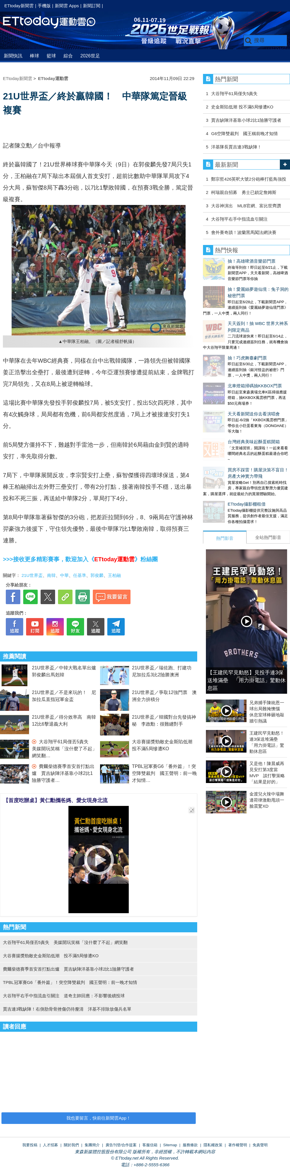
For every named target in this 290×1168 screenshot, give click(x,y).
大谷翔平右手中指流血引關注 (239, 219)
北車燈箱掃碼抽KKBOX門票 (230, 349)
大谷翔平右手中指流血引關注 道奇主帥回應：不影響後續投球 (64, 995)
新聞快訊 (13, 55)
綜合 (68, 55)
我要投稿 (29, 1145)
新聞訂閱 (91, 5)
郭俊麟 (97, 575)
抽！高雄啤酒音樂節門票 (227, 261)
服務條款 (190, 1145)
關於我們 (71, 1145)
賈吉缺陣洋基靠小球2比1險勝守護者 (246, 120)
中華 (64, 575)
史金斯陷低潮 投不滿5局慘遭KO (242, 106)
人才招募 (50, 1145)
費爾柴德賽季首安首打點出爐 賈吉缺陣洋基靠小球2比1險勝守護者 (63, 773)
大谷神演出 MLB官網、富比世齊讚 (246, 205)
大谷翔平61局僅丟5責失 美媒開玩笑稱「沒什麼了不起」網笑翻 (64, 748)
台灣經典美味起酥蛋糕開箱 (229, 394)
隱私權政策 (213, 1145)
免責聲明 (260, 1145)
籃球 (51, 55)
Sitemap (170, 1145)
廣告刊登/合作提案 (121, 1145)
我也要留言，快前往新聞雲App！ (98, 1118)
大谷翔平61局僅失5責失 (234, 93)
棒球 (34, 55)
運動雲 (53, 22)
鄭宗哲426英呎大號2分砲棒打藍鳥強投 (248, 179)
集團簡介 (92, 1145)
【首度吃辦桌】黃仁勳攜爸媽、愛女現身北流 (55, 800)
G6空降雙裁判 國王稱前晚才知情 (244, 133)
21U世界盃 (32, 575)
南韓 (51, 575)
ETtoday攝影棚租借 (222, 450)
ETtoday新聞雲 (19, 5)
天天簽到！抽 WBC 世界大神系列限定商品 (244, 305)
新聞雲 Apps (67, 5)
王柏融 (114, 575)
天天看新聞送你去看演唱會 (229, 372)
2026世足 (90, 55)
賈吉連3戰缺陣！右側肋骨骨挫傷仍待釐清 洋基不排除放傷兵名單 (67, 1009)
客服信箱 (149, 1145)
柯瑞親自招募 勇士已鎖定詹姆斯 (243, 192)
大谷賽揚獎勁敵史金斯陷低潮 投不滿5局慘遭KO (51, 955)
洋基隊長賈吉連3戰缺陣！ (236, 146)
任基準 (79, 575)
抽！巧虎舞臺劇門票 (222, 327)
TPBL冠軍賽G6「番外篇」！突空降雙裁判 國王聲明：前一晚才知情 (164, 773)
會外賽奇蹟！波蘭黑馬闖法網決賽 (243, 232)
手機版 (44, 5)
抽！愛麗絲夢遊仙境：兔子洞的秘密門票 (242, 283)
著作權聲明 (237, 1145)
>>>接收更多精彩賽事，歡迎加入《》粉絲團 (80, 559)
